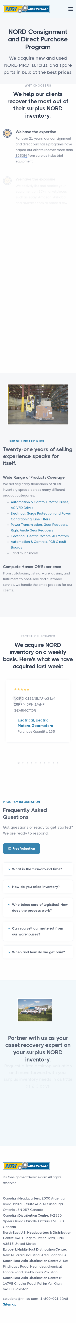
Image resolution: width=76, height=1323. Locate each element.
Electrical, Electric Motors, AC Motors (40, 541)
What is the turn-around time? (37, 864)
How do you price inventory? (36, 882)
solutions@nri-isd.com (20, 1299)
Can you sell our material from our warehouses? (37, 927)
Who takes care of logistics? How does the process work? (40, 903)
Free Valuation (21, 848)
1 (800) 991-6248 (54, 1299)
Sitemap (10, 1304)
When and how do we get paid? (38, 947)
